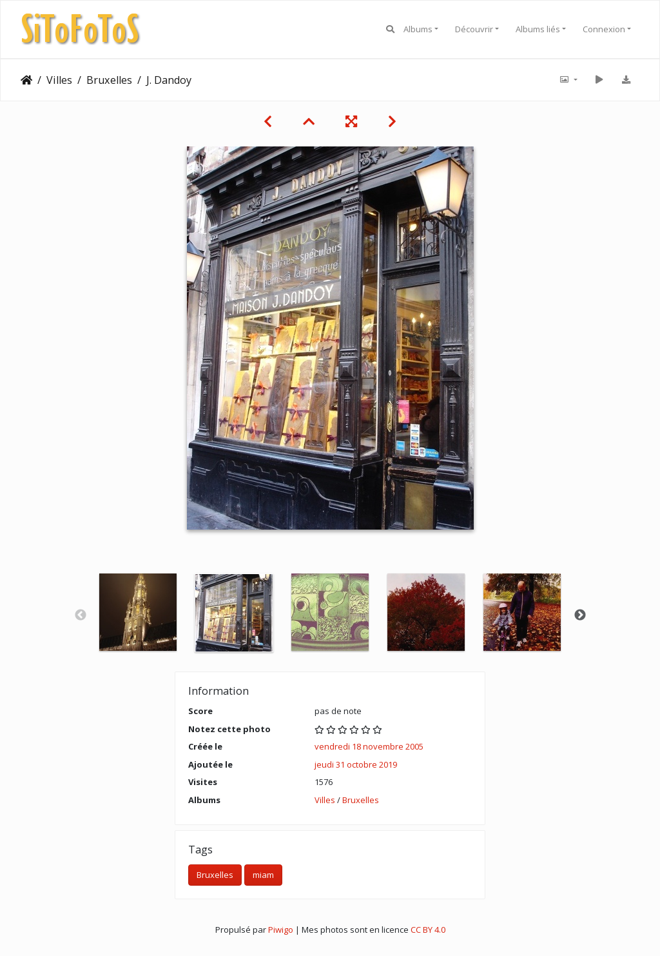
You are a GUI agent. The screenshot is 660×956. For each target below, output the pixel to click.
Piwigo (280, 929)
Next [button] (580, 615)
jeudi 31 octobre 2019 (356, 764)
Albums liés (538, 29)
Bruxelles (109, 80)
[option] (138, 612)
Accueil (26, 80)
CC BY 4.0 (428, 929)
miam (263, 875)
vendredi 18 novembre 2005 (369, 746)
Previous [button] (80, 615)
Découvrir (474, 29)
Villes (59, 80)
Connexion (604, 29)
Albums (417, 29)
